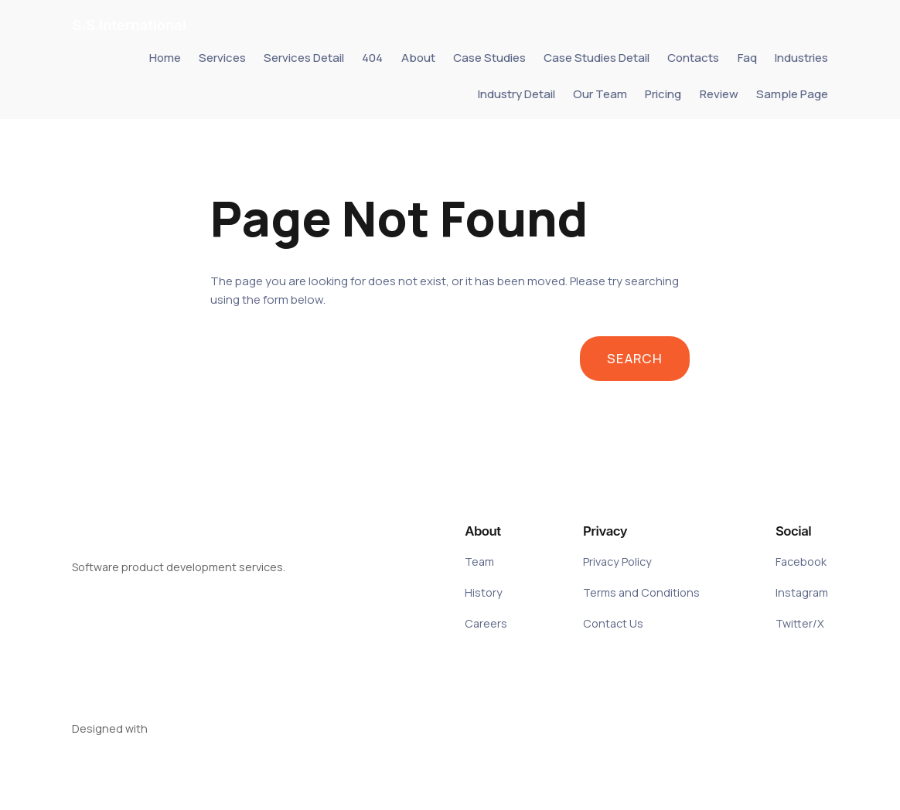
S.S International (129, 24)
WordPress (178, 728)
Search (635, 358)
